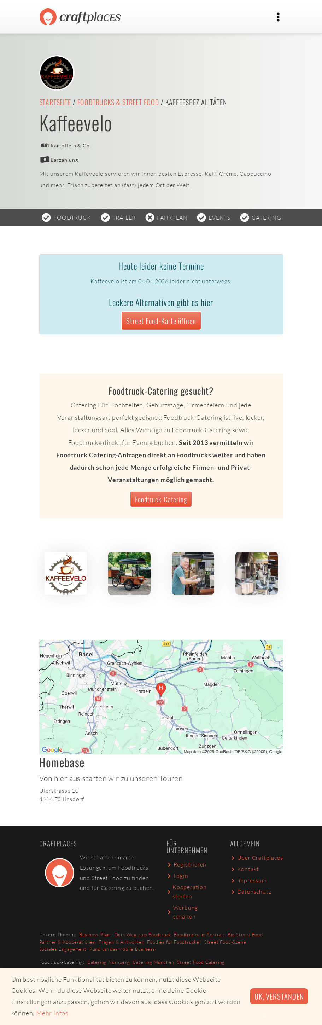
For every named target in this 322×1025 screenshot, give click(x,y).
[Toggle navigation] (278, 17)
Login (177, 875)
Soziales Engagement (63, 949)
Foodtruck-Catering (161, 499)
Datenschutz (250, 891)
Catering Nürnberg (108, 962)
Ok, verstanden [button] (279, 996)
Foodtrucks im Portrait (199, 934)
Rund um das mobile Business (122, 949)
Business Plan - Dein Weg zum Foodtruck (125, 934)
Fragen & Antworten (121, 942)
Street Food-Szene (225, 942)
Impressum (248, 880)
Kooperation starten (186, 892)
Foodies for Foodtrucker (174, 942)
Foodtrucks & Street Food (118, 102)
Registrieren (186, 864)
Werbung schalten (182, 912)
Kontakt (244, 869)
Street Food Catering (201, 962)
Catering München (153, 962)
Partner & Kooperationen (67, 942)
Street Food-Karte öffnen (161, 320)
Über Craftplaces (256, 857)
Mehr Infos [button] (52, 1013)
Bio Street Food (245, 934)
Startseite (55, 102)
